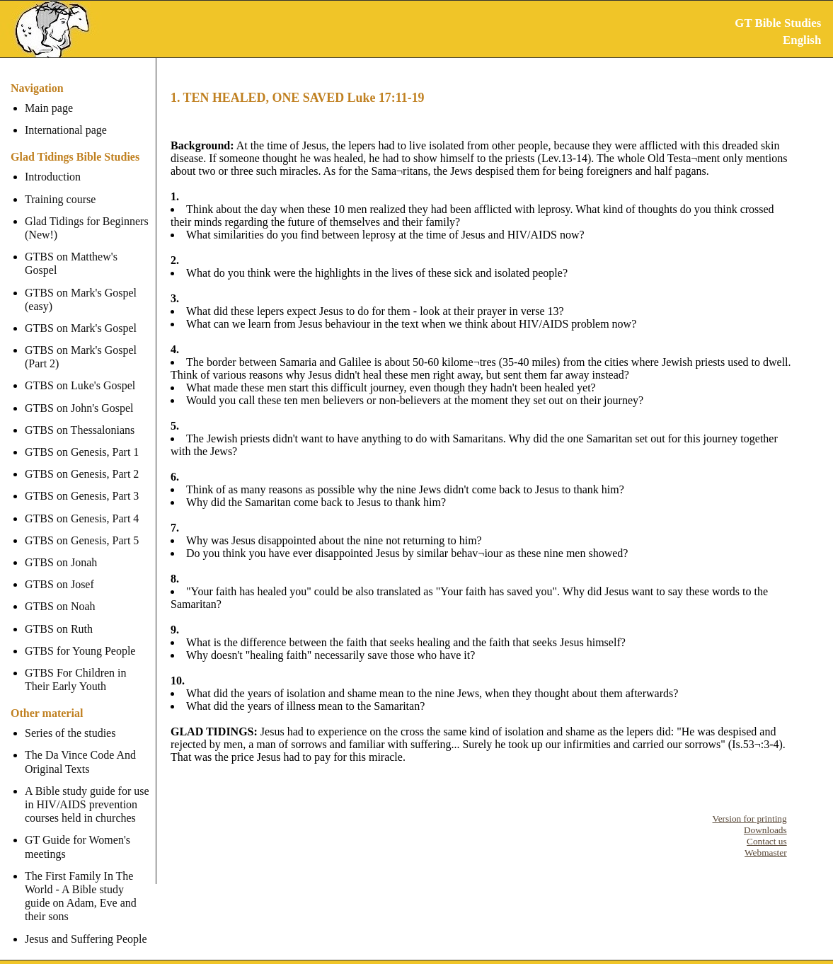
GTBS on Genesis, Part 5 (82, 527)
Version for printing (750, 818)
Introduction (53, 177)
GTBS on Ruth (59, 615)
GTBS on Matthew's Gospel (88, 257)
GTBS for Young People (80, 637)
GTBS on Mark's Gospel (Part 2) (81, 343)
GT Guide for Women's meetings (77, 833)
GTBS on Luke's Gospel (80, 372)
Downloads (765, 830)
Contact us (767, 841)
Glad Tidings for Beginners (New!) (87, 228)
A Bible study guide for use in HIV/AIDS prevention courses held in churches (87, 790)
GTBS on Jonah (61, 549)
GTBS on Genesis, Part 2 (82, 460)
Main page (49, 108)
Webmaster (766, 852)
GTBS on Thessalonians (79, 417)
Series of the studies (70, 719)
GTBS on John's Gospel (79, 394)
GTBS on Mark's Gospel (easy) (81, 285)
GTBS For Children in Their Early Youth (76, 666)
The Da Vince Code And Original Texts (80, 748)
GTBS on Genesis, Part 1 (82, 438)
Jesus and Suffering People (86, 925)
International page (66, 130)
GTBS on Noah (60, 593)
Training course (60, 199)
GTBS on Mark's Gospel (81, 315)
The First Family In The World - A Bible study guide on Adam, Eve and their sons (88, 883)
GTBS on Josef (59, 571)
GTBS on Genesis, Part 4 (82, 504)
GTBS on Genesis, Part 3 (82, 482)
